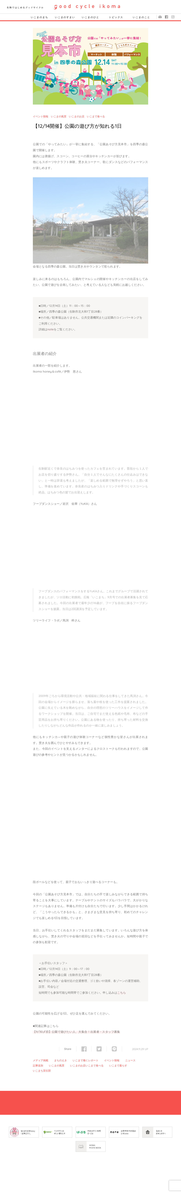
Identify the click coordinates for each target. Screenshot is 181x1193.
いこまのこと (141, 17)
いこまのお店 (76, 116)
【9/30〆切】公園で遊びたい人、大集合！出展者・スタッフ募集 (76, 1031)
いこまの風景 (58, 116)
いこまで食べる (96, 116)
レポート (93, 1060)
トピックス (116, 17)
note (50, 329)
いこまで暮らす (118, 1065)
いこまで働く (80, 1060)
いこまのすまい (65, 17)
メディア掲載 (40, 1060)
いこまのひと (90, 17)
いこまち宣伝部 (42, 1070)
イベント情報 (40, 116)
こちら (121, 992)
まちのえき (60, 1060)
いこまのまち (39, 17)
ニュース (130, 1060)
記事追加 (38, 1065)
